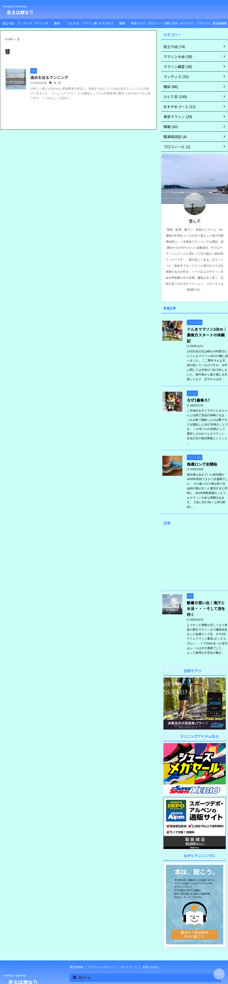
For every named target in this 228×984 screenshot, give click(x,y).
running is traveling (14, 959)
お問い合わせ (171, 24)
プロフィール (154, 24)
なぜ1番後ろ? (196, 392)
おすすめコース (106, 24)
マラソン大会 (41, 24)
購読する (82, 962)
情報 (122, 23)
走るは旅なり (17, 12)
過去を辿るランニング (59, 77)
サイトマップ (187, 24)
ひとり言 (73, 23)
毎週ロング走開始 (199, 455)
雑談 (57, 23)
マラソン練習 (89, 24)
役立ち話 (8, 23)
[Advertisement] (194, 550)
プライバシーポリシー (203, 24)
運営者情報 (219, 23)
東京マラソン (138, 24)
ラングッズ (24, 23)
